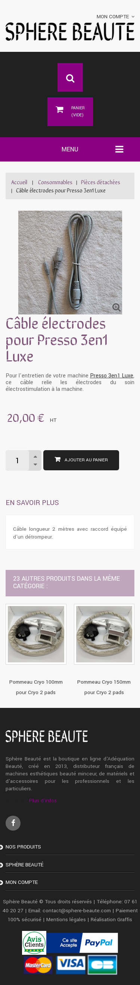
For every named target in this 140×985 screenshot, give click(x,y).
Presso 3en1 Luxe (111, 376)
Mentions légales (66, 919)
